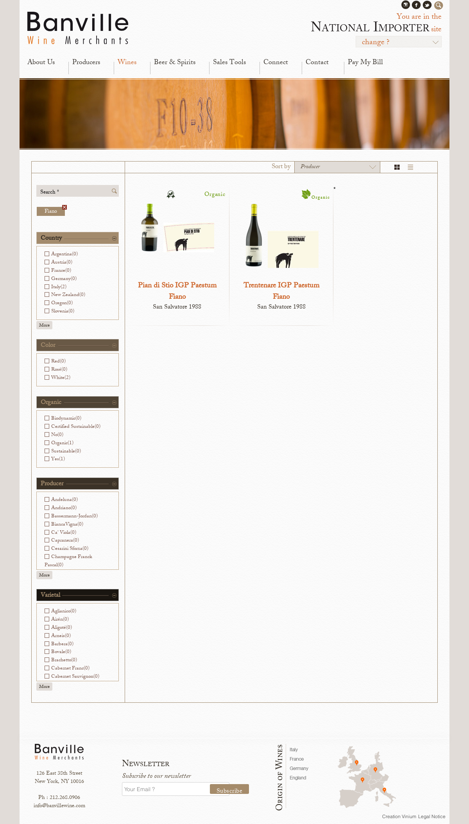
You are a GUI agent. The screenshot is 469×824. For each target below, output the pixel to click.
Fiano (55, 211)
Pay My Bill (365, 63)
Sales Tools (229, 63)
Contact (317, 63)
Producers (86, 63)
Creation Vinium (399, 816)
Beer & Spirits (174, 63)
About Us (41, 63)
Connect (275, 63)
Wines (127, 63)
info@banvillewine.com (59, 806)
